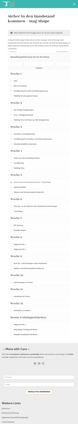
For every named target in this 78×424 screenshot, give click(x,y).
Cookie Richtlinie (8, 422)
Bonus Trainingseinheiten (28, 317)
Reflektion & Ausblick (22, 310)
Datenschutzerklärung (10, 413)
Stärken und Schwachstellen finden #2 (29, 268)
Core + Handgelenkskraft (23, 115)
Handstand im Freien (22, 296)
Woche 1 (16, 74)
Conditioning (19, 163)
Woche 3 (16, 127)
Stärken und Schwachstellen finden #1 (29, 192)
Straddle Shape (20, 230)
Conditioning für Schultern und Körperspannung (32, 139)
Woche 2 (16, 103)
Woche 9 (16, 256)
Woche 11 (16, 289)
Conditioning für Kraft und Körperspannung (31, 91)
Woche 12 (16, 303)
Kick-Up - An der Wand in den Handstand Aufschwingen (35, 206)
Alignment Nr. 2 (20, 249)
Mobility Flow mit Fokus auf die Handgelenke (31, 120)
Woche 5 (12, 52)
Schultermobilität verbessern (25, 144)
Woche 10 (16, 275)
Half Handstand (63, 52)
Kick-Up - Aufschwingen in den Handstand (30, 263)
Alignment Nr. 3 (20, 324)
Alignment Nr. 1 (20, 244)
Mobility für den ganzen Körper (26, 96)
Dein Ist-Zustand (20, 86)
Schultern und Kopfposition (24, 134)
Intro (15, 81)
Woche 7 (16, 218)
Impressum (6, 408)
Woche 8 (16, 237)
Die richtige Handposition (24, 110)
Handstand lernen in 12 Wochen (29, 57)
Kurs (34, 33)
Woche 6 (16, 199)
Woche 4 (16, 151)
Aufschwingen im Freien (23, 282)
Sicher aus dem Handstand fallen (27, 158)
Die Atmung (18, 225)
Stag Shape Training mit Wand (25, 330)
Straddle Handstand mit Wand (25, 334)
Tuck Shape (18, 211)
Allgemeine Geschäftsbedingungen (15, 417)
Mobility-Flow (19, 168)
